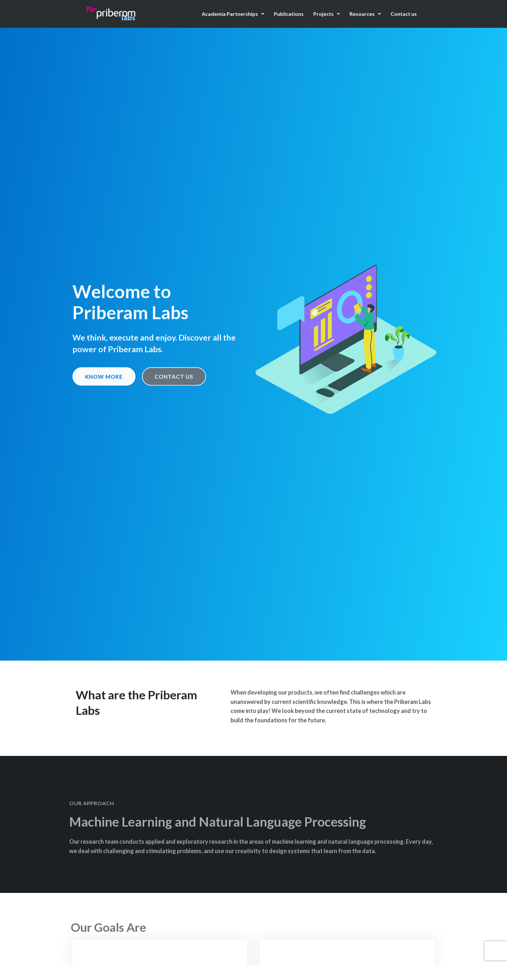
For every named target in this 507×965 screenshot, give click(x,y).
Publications (289, 14)
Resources (365, 14)
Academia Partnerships (233, 14)
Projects (326, 14)
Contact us (404, 14)
